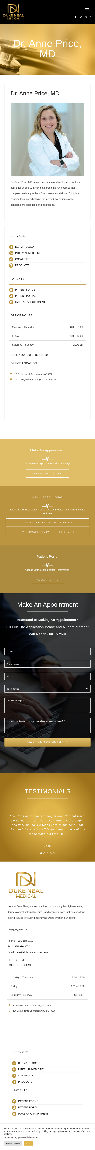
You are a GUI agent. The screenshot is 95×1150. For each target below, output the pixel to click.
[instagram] (81, 17)
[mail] (86, 17)
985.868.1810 (25, 940)
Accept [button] (29, 1143)
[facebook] (75, 17)
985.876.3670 (22, 946)
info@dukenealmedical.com (32, 952)
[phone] (91, 17)
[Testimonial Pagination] (41, 853)
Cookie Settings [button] (13, 1143)
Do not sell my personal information (21, 1137)
